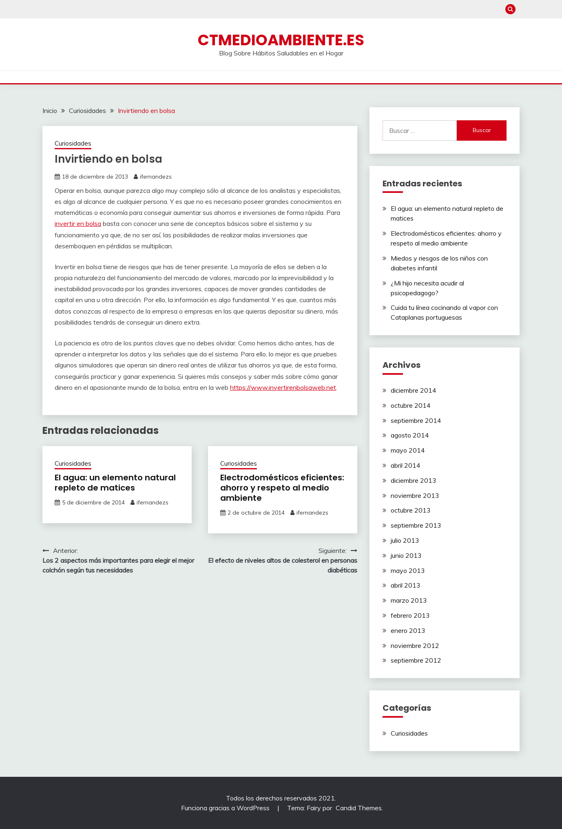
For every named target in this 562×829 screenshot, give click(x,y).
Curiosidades (73, 143)
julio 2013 (405, 540)
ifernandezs (156, 176)
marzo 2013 (409, 600)
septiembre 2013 (416, 525)
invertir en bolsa (78, 223)
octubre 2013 (411, 510)
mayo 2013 (408, 570)
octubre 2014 (411, 405)
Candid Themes (359, 808)
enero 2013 (408, 630)
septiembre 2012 (416, 660)
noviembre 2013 (415, 495)
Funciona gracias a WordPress (226, 808)
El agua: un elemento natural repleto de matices (115, 482)
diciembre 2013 (413, 480)
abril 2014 (405, 465)
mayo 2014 (408, 450)
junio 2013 (406, 555)
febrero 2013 (410, 615)
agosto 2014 (410, 435)
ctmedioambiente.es (281, 40)
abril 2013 (405, 585)
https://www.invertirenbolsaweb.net (283, 387)
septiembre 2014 (416, 420)
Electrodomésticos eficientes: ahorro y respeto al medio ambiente (282, 488)
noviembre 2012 (415, 645)
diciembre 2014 (413, 390)
